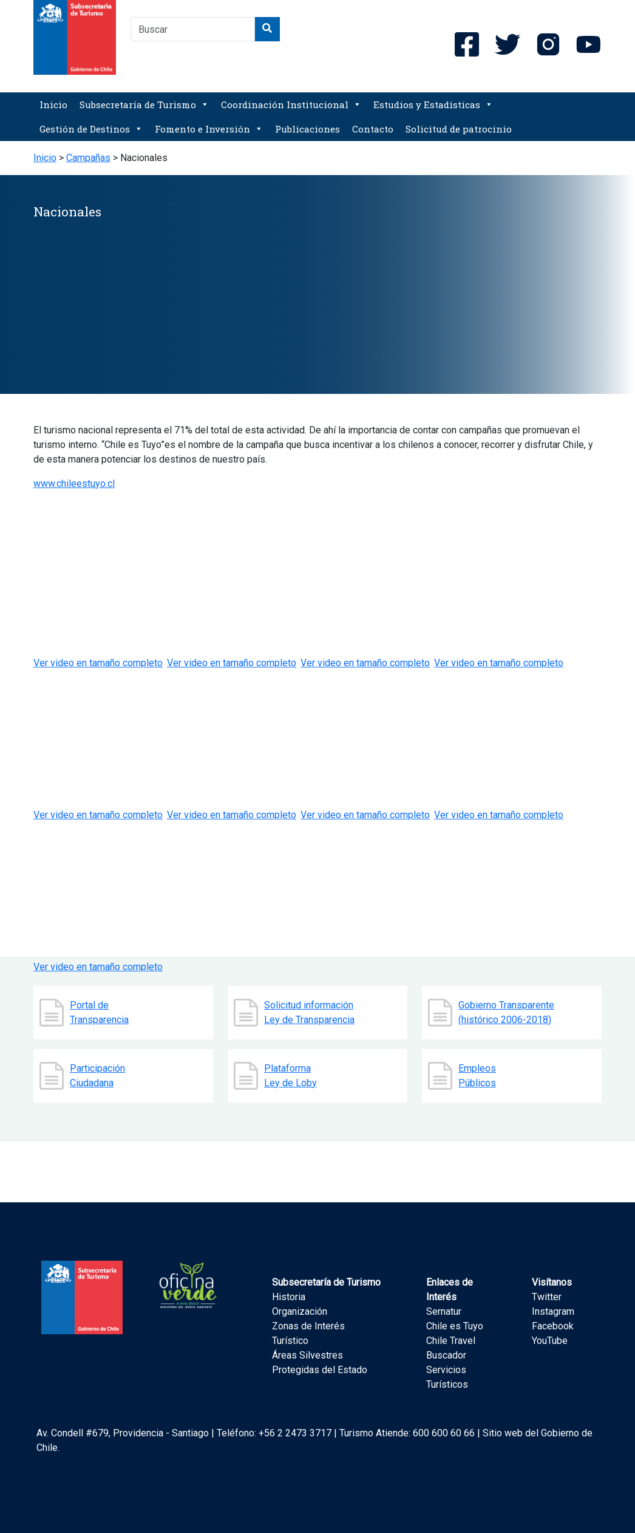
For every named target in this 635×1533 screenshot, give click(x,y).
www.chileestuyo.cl (74, 483)
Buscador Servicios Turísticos (447, 1369)
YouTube (550, 1340)
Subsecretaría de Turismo (144, 104)
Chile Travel (450, 1340)
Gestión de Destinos (91, 129)
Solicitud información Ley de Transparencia (309, 1012)
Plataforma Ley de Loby (290, 1076)
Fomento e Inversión (209, 129)
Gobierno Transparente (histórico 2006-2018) (506, 1012)
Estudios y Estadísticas (433, 104)
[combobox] (193, 29)
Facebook (553, 1326)
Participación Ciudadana (97, 1076)
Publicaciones (307, 129)
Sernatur (443, 1311)
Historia (288, 1297)
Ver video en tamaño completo (231, 815)
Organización (299, 1311)
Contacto (372, 129)
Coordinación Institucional (291, 104)
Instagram (553, 1311)
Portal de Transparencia (99, 1012)
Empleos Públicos (477, 1076)
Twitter (547, 1297)
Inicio (53, 104)
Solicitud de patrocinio (459, 129)
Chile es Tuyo (454, 1326)
